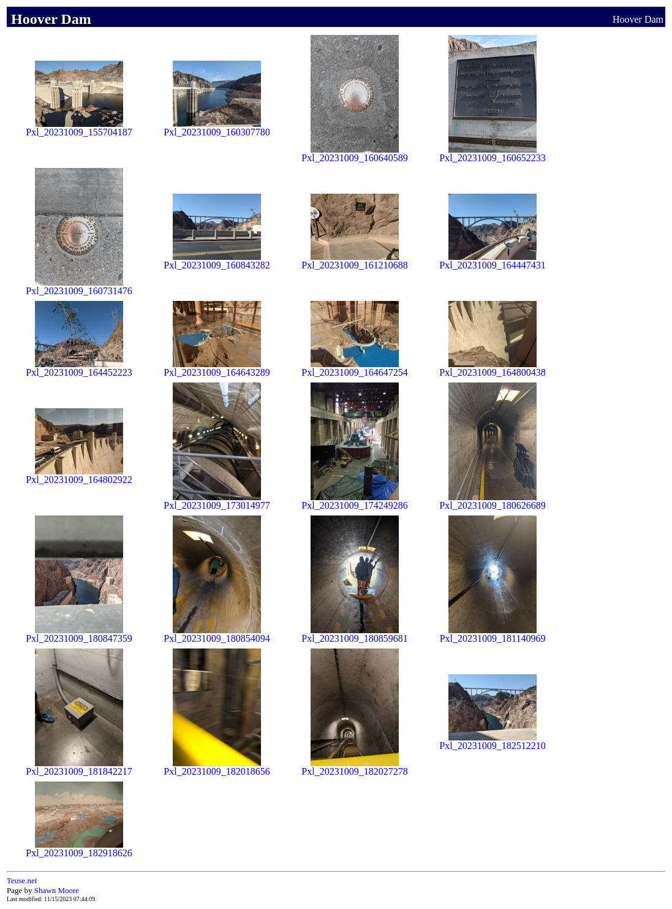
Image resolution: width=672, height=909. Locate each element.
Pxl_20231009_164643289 (217, 368)
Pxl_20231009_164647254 (354, 368)
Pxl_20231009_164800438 (492, 368)
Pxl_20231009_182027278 (354, 767)
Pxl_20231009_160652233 (492, 153)
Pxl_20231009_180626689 (492, 501)
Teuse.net (22, 880)
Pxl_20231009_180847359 (79, 634)
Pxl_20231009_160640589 (354, 153)
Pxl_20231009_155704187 (79, 127)
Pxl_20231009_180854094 (217, 634)
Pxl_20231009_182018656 (217, 767)
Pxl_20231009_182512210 (492, 741)
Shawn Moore (56, 890)
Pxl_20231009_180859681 (354, 634)
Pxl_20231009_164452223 (79, 368)
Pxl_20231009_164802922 (79, 475)
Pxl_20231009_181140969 (493, 634)
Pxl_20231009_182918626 (79, 848)
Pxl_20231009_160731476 (79, 286)
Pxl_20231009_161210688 (354, 260)
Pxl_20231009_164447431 (492, 260)
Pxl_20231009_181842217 (79, 767)
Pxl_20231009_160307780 (217, 127)
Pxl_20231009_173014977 (217, 501)
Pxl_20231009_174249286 (354, 501)
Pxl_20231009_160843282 (217, 260)
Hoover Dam (638, 19)
